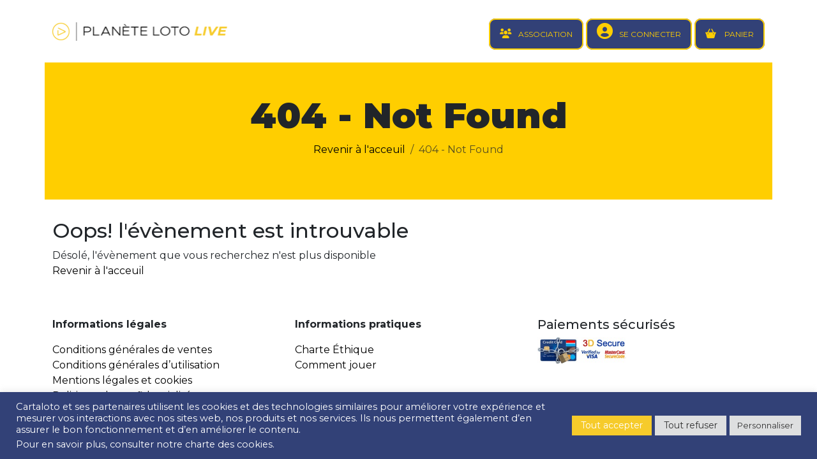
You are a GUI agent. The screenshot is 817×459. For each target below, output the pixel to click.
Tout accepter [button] (612, 425)
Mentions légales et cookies (122, 380)
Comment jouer (336, 365)
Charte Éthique (334, 350)
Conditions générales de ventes (132, 350)
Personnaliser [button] (765, 425)
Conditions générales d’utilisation (136, 365)
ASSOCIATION (545, 34)
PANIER (738, 34)
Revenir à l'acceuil (359, 149)
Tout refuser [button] (690, 425)
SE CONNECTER (650, 34)
